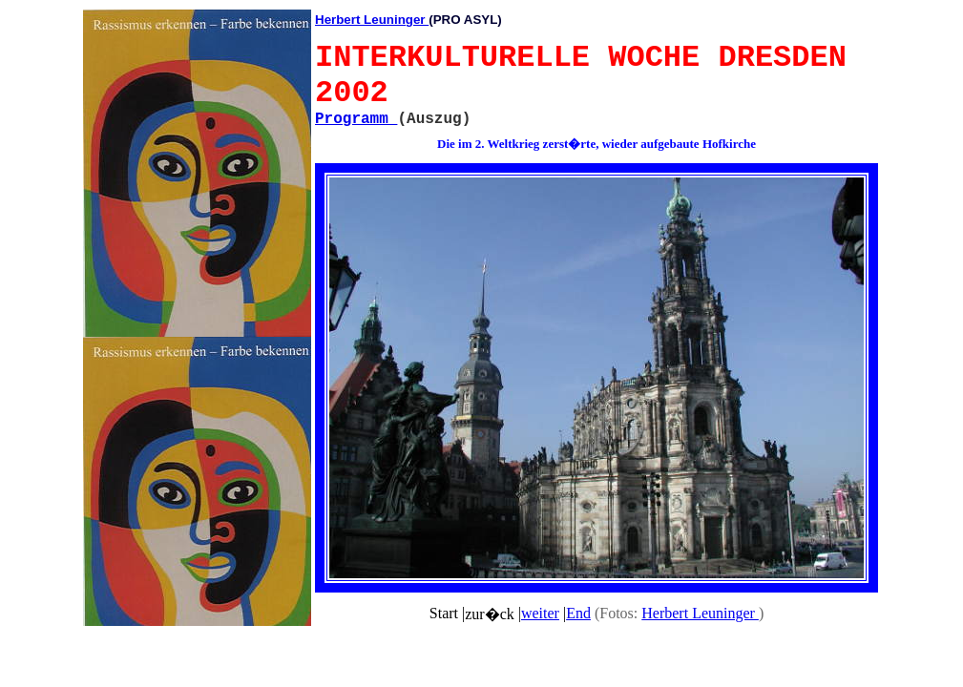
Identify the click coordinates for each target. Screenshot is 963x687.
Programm (356, 119)
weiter (540, 613)
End (578, 613)
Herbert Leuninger (372, 19)
